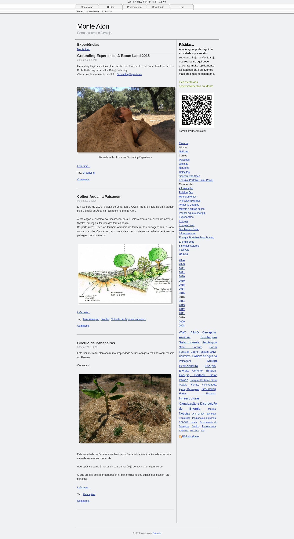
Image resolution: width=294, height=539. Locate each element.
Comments (83, 179)
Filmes (80, 11)
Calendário (93, 11)
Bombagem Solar (189, 229)
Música (212, 409)
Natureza (184, 167)
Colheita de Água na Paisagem (128, 319)
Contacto (107, 11)
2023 (182, 264)
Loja (181, 7)
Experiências (186, 217)
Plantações (184, 418)
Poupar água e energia (192, 212)
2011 (182, 313)
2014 (182, 301)
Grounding (209, 389)
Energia (183, 221)
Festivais (184, 249)
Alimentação (186, 188)
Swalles (195, 426)
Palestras (184, 159)
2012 (182, 309)
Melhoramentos (188, 196)
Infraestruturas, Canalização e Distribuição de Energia (198, 403)
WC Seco (194, 430)
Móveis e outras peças (192, 208)
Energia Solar (187, 225)
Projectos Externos (189, 200)
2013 (182, 305)
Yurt (202, 430)
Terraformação (209, 426)
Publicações (186, 192)
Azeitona (184, 337)
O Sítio (110, 7)
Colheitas (184, 172)
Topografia (184, 430)
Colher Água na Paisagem (99, 197)
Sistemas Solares (189, 245)
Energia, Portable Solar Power (196, 180)
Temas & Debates (189, 204)
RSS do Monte (190, 436)
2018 (182, 284)
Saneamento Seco (189, 176)
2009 (182, 321)
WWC (183, 332)
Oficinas (183, 163)
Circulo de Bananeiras (96, 343)
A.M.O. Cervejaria (203, 332)
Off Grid (183, 254)
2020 (182, 276)
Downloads (158, 7)
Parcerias (211, 413)
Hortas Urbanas (197, 393)
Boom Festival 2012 (203, 351)
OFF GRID (198, 413)
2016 (182, 293)
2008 (182, 325)
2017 (182, 288)
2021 (182, 272)
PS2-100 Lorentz (188, 422)
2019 (182, 280)
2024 (182, 260)
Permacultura (134, 7)
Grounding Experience (129, 74)
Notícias (183, 151)
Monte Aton (87, 7)
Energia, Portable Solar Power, (196, 237)
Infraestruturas (187, 233)
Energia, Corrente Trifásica (197, 370)
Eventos (183, 143)
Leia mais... (83, 166)
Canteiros (184, 356)
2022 (182, 268)
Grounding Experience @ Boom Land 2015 (113, 56)
